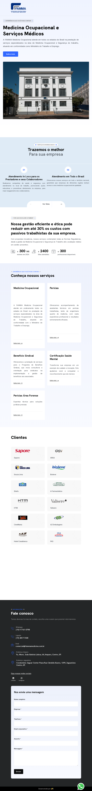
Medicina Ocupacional (26, 288)
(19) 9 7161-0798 (23, 630)
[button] (31, 204)
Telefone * (18, 719)
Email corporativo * (21, 729)
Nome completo (19, 699)
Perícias (54, 288)
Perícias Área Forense (26, 395)
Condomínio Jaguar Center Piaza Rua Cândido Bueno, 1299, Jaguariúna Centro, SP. (45, 664)
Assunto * (17, 739)
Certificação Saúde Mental (61, 357)
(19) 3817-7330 (22, 638)
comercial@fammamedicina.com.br (30, 646)
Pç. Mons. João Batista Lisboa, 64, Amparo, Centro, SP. (38, 654)
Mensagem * (18, 749)
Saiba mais (18, 343)
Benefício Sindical (24, 355)
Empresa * (17, 709)
